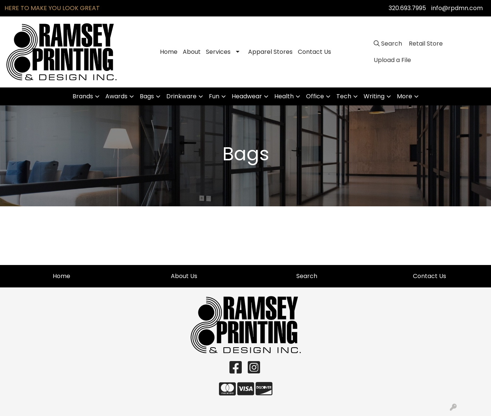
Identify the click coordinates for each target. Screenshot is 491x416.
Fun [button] (214, 96)
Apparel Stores (270, 51)
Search (306, 276)
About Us (184, 276)
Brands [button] (82, 96)
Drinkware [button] (181, 96)
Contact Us (314, 51)
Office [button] (315, 96)
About (192, 51)
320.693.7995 (407, 8)
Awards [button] (116, 96)
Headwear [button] (247, 96)
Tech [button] (343, 96)
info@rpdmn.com (457, 8)
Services (218, 51)
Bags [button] (147, 96)
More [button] (404, 96)
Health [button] (284, 96)
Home (168, 51)
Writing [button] (374, 96)
